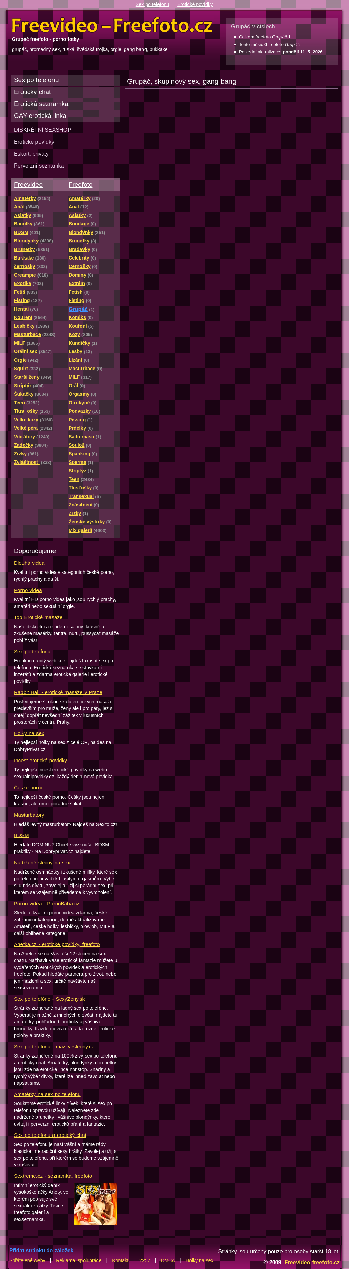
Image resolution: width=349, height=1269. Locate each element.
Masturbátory (29, 815)
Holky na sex (29, 733)
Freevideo (28, 184)
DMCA (168, 1260)
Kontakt (120, 1260)
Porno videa (28, 590)
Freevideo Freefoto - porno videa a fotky (112, 25)
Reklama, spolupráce (78, 1260)
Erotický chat (32, 91)
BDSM (21, 835)
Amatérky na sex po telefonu (47, 1094)
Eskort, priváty (31, 154)
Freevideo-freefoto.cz (312, 1262)
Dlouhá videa (29, 563)
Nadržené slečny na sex (42, 862)
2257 (144, 1260)
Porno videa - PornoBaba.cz (46, 903)
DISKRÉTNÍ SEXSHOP (42, 130)
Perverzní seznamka (39, 165)
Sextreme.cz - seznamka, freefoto (53, 1176)
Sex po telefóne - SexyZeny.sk (49, 999)
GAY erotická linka (40, 115)
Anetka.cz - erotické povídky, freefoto (57, 944)
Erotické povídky (195, 4)
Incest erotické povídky (40, 760)
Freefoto (80, 184)
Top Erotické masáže (38, 617)
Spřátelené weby (27, 1260)
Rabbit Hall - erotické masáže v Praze (58, 692)
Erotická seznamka (41, 103)
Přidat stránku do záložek (41, 1250)
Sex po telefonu (152, 4)
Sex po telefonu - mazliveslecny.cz (54, 1046)
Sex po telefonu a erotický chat (50, 1135)
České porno (29, 787)
